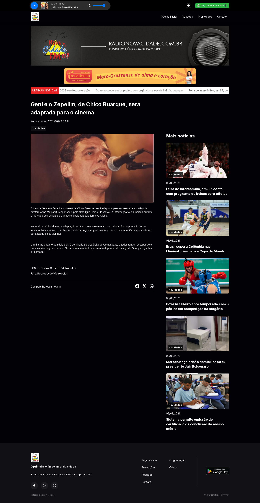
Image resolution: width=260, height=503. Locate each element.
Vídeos (173, 467)
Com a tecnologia (216, 495)
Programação (177, 460)
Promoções (205, 16)
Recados (187, 16)
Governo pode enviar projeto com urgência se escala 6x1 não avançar (144, 90)
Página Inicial (169, 16)
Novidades (38, 128)
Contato (222, 16)
